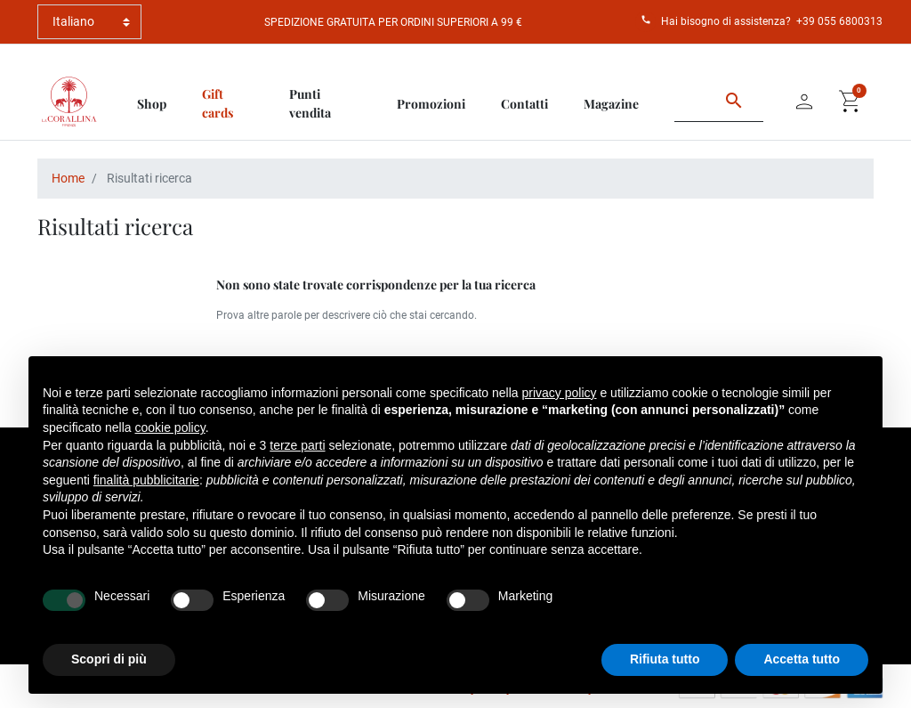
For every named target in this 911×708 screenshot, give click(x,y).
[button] (850, 101)
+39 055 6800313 (839, 21)
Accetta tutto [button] (801, 659)
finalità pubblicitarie (146, 480)
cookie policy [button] (170, 427)
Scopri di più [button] (109, 659)
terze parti (297, 445)
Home (68, 178)
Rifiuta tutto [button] (665, 659)
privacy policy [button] (559, 393)
